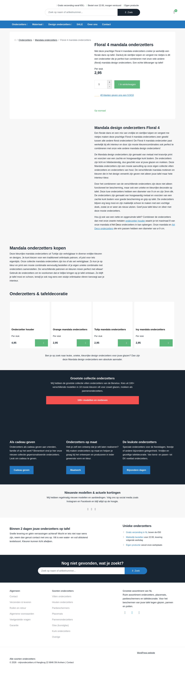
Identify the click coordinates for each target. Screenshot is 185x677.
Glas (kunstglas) (60, 625)
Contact (106, 24)
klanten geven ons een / (117, 95)
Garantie (14, 625)
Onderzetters (19, 24)
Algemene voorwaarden (22, 614)
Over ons (92, 24)
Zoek (129, 12)
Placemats (57, 614)
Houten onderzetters (62, 602)
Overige (56, 637)
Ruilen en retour (18, 608)
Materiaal (37, 24)
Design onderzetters (59, 24)
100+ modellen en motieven (92, 400)
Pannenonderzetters (62, 620)
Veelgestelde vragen (20, 620)
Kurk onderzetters (61, 631)
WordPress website (146, 653)
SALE (80, 24)
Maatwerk (75, 470)
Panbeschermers (61, 608)
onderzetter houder (135, 221)
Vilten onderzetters (61, 596)
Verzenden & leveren (20, 602)
